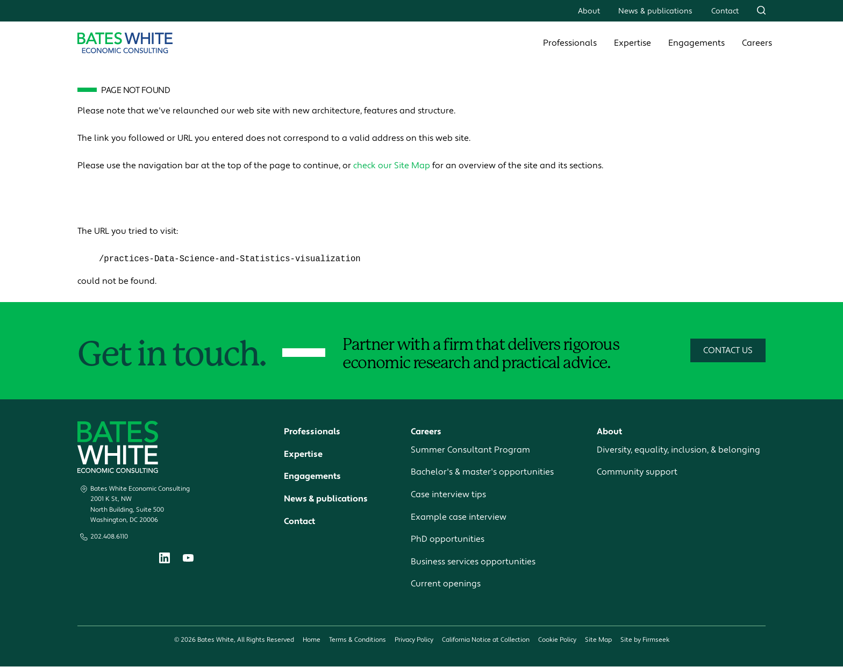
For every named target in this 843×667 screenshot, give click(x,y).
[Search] (761, 10)
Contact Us (728, 351)
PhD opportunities (447, 539)
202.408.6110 (109, 537)
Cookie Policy (557, 640)
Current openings (446, 584)
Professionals (570, 43)
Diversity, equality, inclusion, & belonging (678, 450)
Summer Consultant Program (470, 450)
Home (311, 640)
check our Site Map (391, 165)
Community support (637, 472)
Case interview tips (448, 495)
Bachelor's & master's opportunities (482, 472)
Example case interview (458, 517)
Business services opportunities (473, 562)
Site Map (598, 640)
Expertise (632, 43)
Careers (757, 43)
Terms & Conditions (357, 640)
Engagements (696, 43)
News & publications (655, 11)
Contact (725, 11)
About (589, 11)
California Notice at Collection (486, 640)
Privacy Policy (414, 640)
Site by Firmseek (644, 640)
